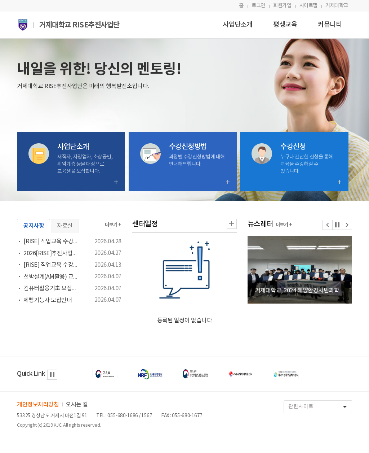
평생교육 (285, 25)
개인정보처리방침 (38, 404)
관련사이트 (320, 407)
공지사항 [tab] (33, 226)
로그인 (258, 6)
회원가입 (282, 6)
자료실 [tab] (65, 226)
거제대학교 (336, 6)
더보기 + (113, 225)
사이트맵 (308, 6)
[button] (328, 225)
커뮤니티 (330, 25)
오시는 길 (77, 404)
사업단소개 (238, 25)
